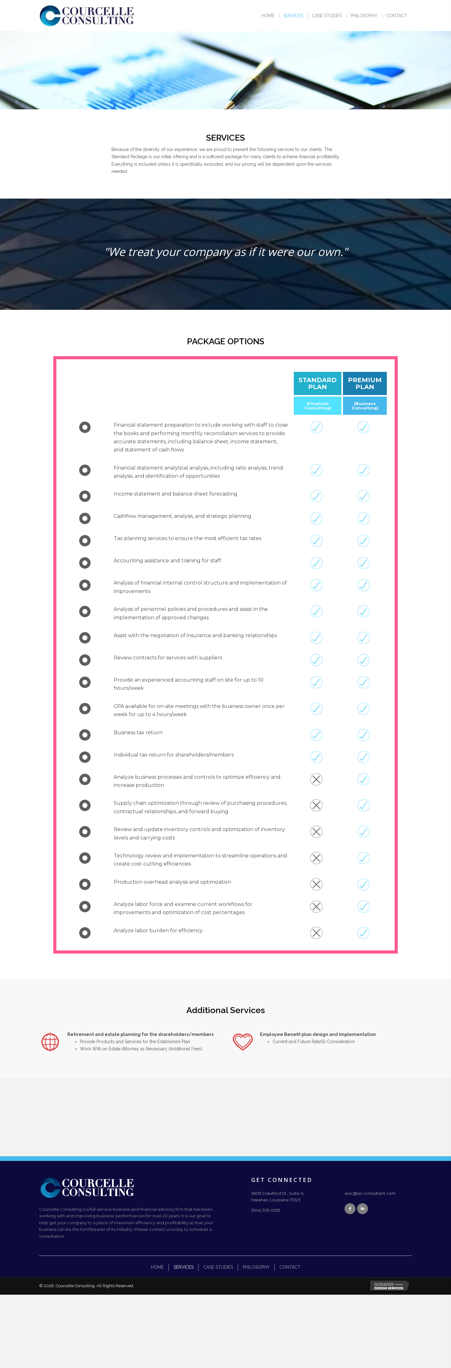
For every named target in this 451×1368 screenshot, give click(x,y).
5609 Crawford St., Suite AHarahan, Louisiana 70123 (277, 1196)
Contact (289, 1267)
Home (157, 1267)
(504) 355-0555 (265, 1210)
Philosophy (256, 1267)
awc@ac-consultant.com (370, 1193)
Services (184, 1267)
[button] (350, 1208)
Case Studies (218, 1267)
